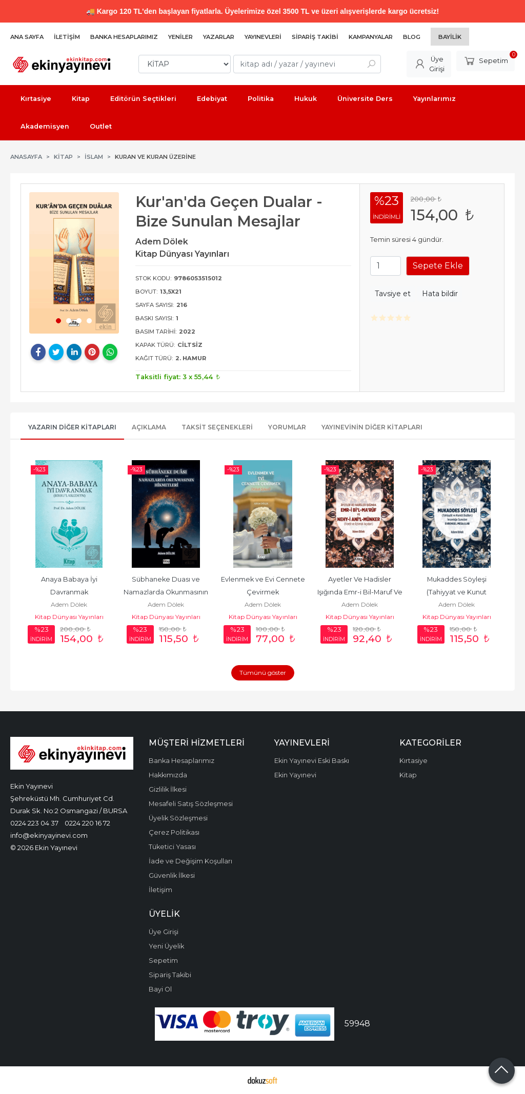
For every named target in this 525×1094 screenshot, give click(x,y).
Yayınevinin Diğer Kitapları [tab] (371, 427)
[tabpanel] (74, 262)
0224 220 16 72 (87, 823)
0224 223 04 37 (34, 823)
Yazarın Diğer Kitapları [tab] (72, 427)
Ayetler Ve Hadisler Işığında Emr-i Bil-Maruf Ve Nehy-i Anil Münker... (360, 592)
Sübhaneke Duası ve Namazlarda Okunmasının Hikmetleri (167, 592)
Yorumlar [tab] (287, 427)
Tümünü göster (262, 672)
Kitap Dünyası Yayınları (69, 617)
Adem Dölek (69, 604)
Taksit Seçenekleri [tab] (217, 427)
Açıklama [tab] (149, 427)
